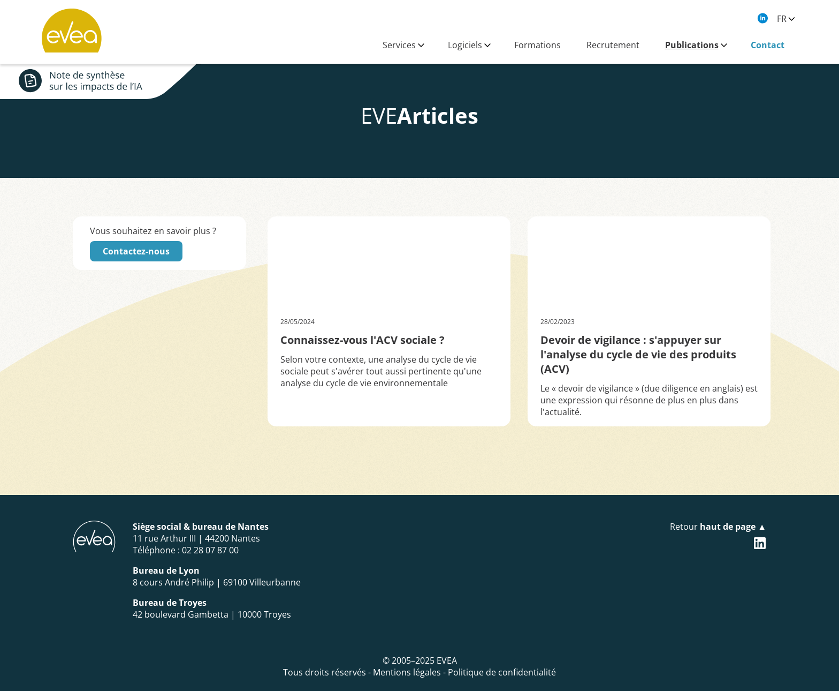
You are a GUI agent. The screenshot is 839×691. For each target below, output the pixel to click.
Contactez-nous (136, 251)
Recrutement (612, 45)
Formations (537, 45)
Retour (718, 526)
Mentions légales (407, 672)
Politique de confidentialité (502, 672)
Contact (767, 45)
